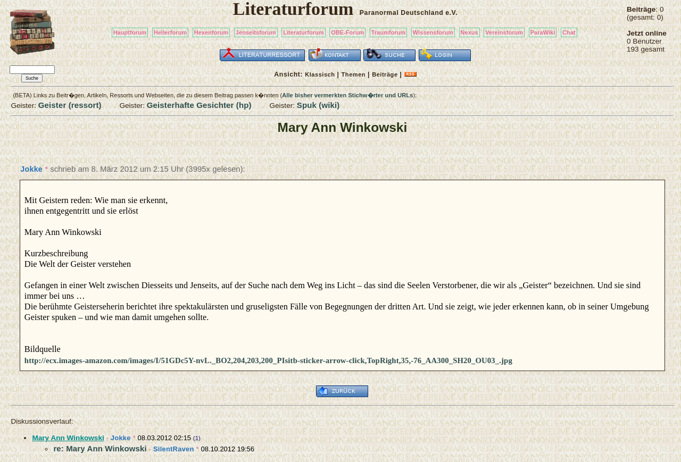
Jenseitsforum (256, 32)
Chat (569, 32)
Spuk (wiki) (318, 105)
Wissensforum (433, 32)
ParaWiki (542, 32)
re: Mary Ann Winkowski (99, 448)
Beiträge (384, 74)
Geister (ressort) (70, 105)
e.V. (451, 12)
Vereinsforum (504, 32)
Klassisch (320, 74)
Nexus (469, 32)
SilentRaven (173, 449)
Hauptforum (130, 32)
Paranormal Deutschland (402, 12)
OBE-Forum (347, 32)
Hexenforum (211, 32)
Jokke (31, 169)
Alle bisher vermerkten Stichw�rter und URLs (347, 95)
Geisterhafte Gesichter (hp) (199, 105)
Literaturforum (303, 32)
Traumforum (388, 32)
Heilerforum (170, 32)
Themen (354, 74)
